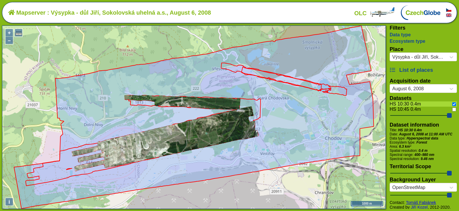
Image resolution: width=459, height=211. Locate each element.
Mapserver (27, 12)
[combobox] (392, 57)
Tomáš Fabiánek (421, 202)
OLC (374, 13)
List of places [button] (411, 70)
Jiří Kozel (419, 207)
